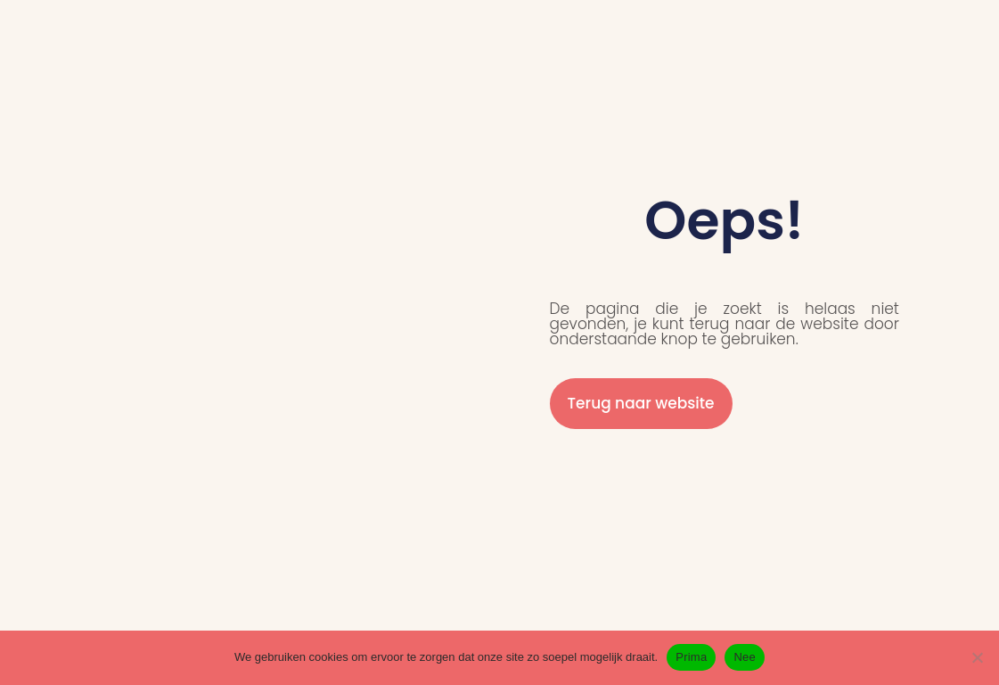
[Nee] (977, 657)
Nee (744, 657)
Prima (691, 657)
